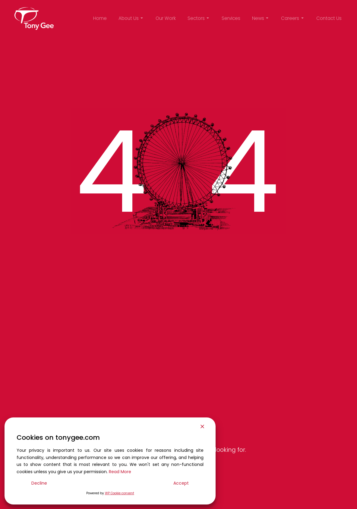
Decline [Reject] (39, 483)
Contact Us (329, 18)
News (258, 18)
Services (231, 18)
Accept (181, 483)
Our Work (166, 18)
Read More (120, 472)
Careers (290, 18)
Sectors (196, 18)
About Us (128, 18)
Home (100, 18)
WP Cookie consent (119, 493)
